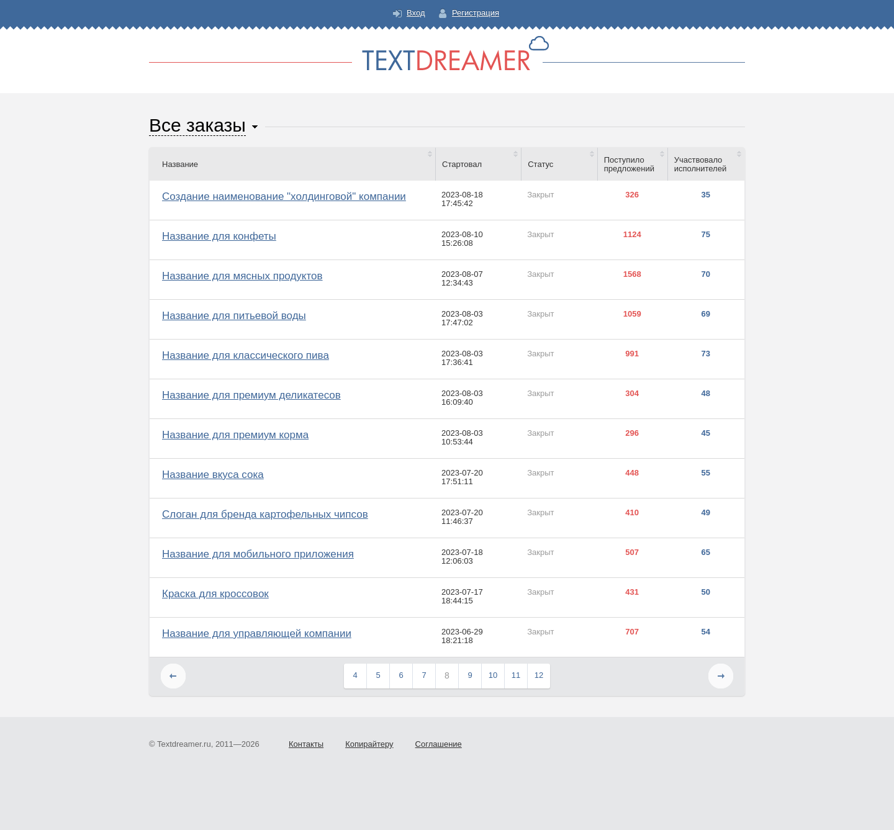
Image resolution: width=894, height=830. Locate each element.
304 (632, 393)
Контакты (306, 744)
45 (706, 433)
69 (706, 314)
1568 (632, 274)
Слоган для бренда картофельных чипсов (265, 514)
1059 (632, 314)
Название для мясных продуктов (242, 276)
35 (706, 195)
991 (632, 354)
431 (632, 592)
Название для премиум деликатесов (251, 395)
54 (706, 632)
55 (706, 473)
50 (706, 592)
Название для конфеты (219, 236)
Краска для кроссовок (215, 594)
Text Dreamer (447, 53)
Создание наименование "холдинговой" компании (284, 196)
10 (493, 675)
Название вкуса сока (213, 474)
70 (706, 274)
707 (632, 632)
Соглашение (438, 744)
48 (706, 393)
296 (632, 433)
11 (516, 675)
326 (632, 195)
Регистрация (475, 12)
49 (706, 512)
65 (706, 552)
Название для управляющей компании (256, 633)
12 (539, 675)
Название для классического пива (245, 355)
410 (632, 512)
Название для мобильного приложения (258, 554)
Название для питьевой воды (234, 316)
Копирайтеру (369, 744)
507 (632, 552)
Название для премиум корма (235, 435)
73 (706, 354)
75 (706, 234)
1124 (632, 234)
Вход (416, 12)
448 (632, 473)
